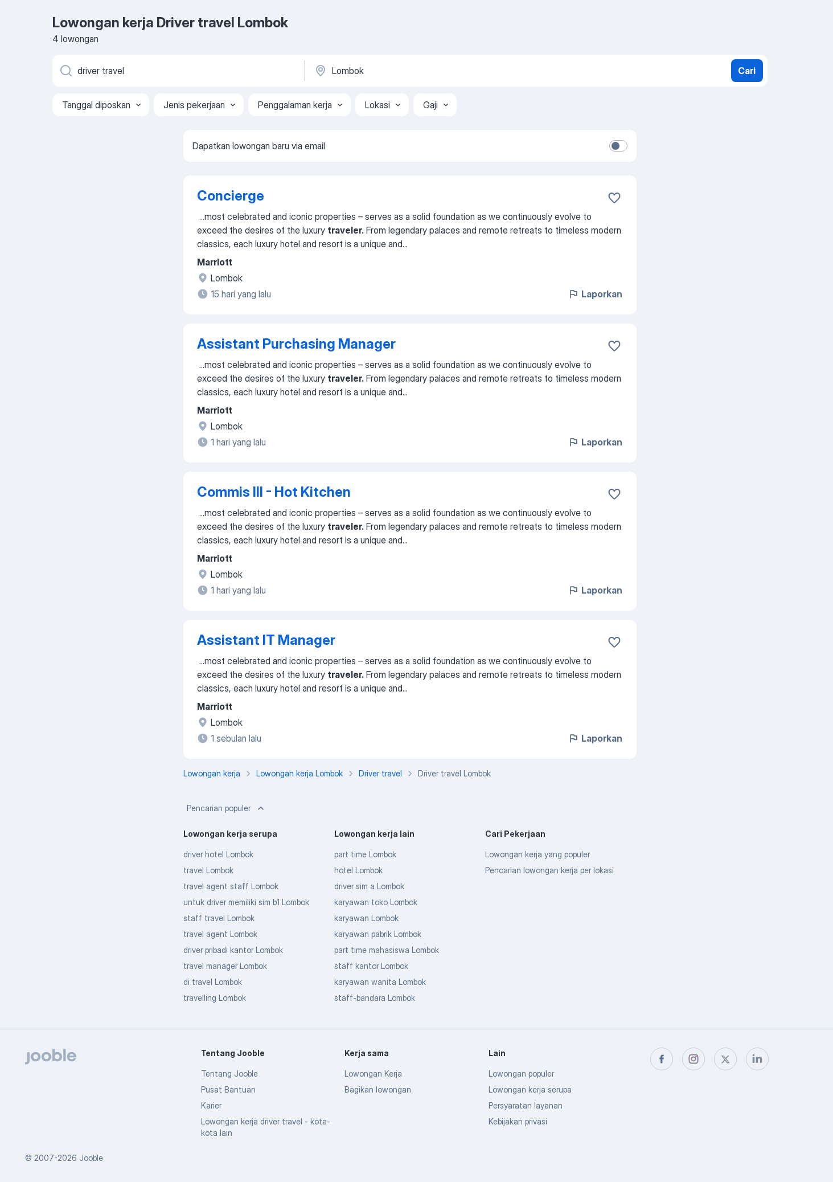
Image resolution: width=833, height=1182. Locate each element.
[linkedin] (757, 1059)
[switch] (618, 146)
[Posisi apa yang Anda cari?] (177, 71)
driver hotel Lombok (218, 854)
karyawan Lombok (366, 918)
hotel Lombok (358, 870)
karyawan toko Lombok (375, 902)
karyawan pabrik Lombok (377, 934)
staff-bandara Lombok (374, 998)
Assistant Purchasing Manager (296, 344)
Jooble (91, 1158)
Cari (747, 70)
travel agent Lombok (220, 934)
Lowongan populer (521, 1073)
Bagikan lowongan (377, 1089)
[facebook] (661, 1059)
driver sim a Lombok (369, 886)
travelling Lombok (214, 998)
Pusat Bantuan (228, 1089)
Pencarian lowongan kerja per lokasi (549, 870)
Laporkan (595, 294)
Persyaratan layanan (526, 1105)
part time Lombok (365, 854)
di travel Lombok (212, 982)
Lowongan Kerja (373, 1073)
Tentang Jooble (229, 1073)
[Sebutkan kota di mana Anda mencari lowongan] (432, 71)
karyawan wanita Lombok (380, 982)
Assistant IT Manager (266, 640)
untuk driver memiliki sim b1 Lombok (246, 902)
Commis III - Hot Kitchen (274, 492)
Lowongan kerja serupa (530, 1089)
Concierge (230, 195)
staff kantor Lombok (371, 966)
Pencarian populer (226, 808)
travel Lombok (208, 870)
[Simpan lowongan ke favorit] (614, 198)
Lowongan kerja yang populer (537, 854)
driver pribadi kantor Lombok (233, 950)
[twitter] (725, 1059)
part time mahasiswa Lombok (386, 950)
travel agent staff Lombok (230, 886)
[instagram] (693, 1059)
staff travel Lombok (219, 918)
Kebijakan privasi (518, 1121)
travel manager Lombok (225, 966)
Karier (211, 1105)
